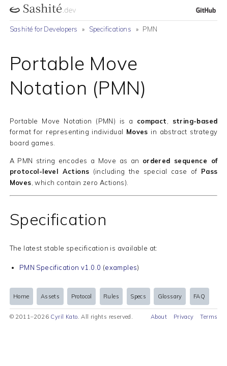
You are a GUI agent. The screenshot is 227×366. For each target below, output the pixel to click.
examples (121, 267)
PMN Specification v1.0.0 (60, 267)
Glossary (170, 296)
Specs (138, 296)
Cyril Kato (63, 316)
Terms (208, 316)
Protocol (81, 296)
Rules (111, 296)
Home (21, 296)
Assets (50, 296)
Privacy (184, 316)
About (159, 316)
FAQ (199, 296)
